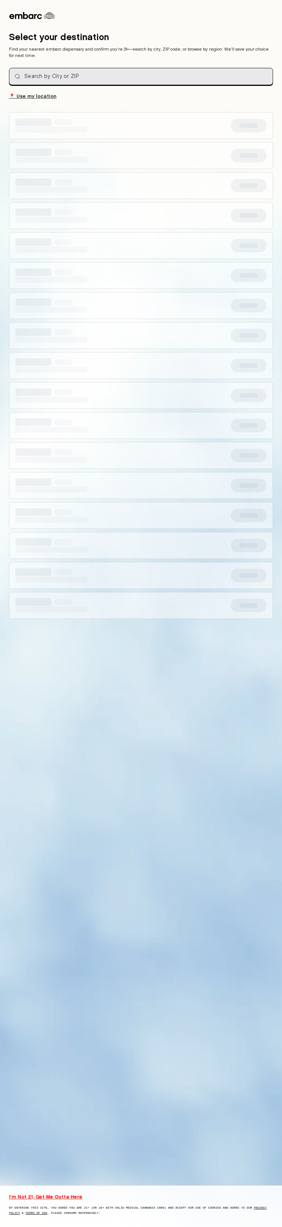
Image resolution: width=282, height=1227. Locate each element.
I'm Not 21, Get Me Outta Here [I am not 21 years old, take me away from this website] (45, 1197)
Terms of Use (36, 1213)
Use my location (33, 95)
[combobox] (141, 76)
